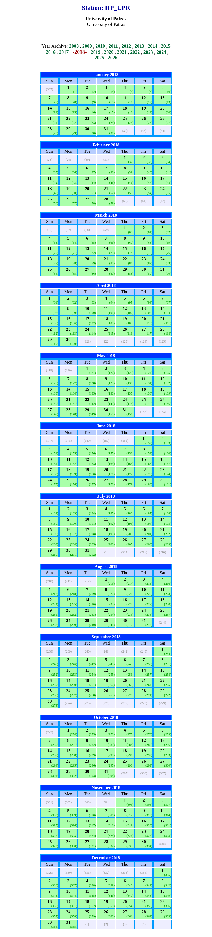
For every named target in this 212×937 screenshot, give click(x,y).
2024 (161, 52)
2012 (126, 46)
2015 (166, 46)
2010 (100, 46)
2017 (64, 52)
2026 (112, 57)
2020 (108, 52)
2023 (148, 52)
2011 (113, 46)
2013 (139, 46)
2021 (122, 52)
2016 (51, 52)
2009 (87, 46)
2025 (99, 57)
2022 (135, 52)
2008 (74, 46)
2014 (152, 46)
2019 (95, 52)
